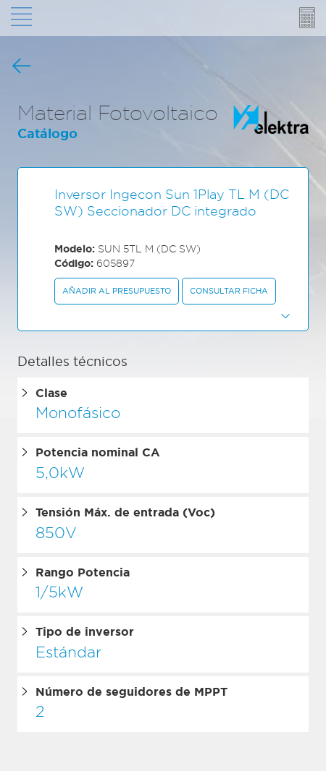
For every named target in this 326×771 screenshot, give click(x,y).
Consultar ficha (229, 290)
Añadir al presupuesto (116, 290)
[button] (163, 315)
